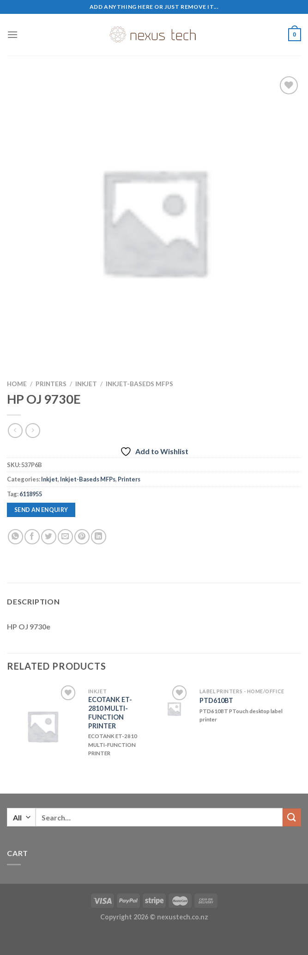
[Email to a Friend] (65, 536)
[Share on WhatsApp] (15, 536)
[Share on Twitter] (48, 536)
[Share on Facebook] (32, 536)
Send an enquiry (41, 509)
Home (17, 384)
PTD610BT (216, 700)
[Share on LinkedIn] (98, 536)
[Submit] (292, 817)
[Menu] (12, 34)
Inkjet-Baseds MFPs (139, 384)
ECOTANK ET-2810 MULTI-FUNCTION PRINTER (110, 712)
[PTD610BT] (174, 708)
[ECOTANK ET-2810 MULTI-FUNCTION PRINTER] (42, 726)
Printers (51, 384)
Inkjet (86, 384)
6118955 (30, 494)
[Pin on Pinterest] (82, 536)
